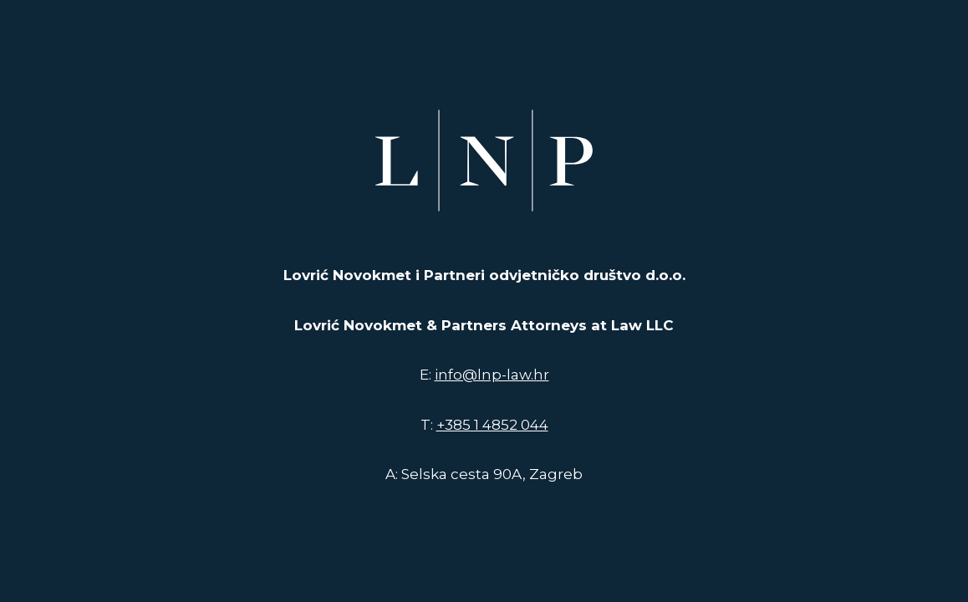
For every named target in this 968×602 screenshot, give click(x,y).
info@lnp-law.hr (492, 374)
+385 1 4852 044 (492, 424)
